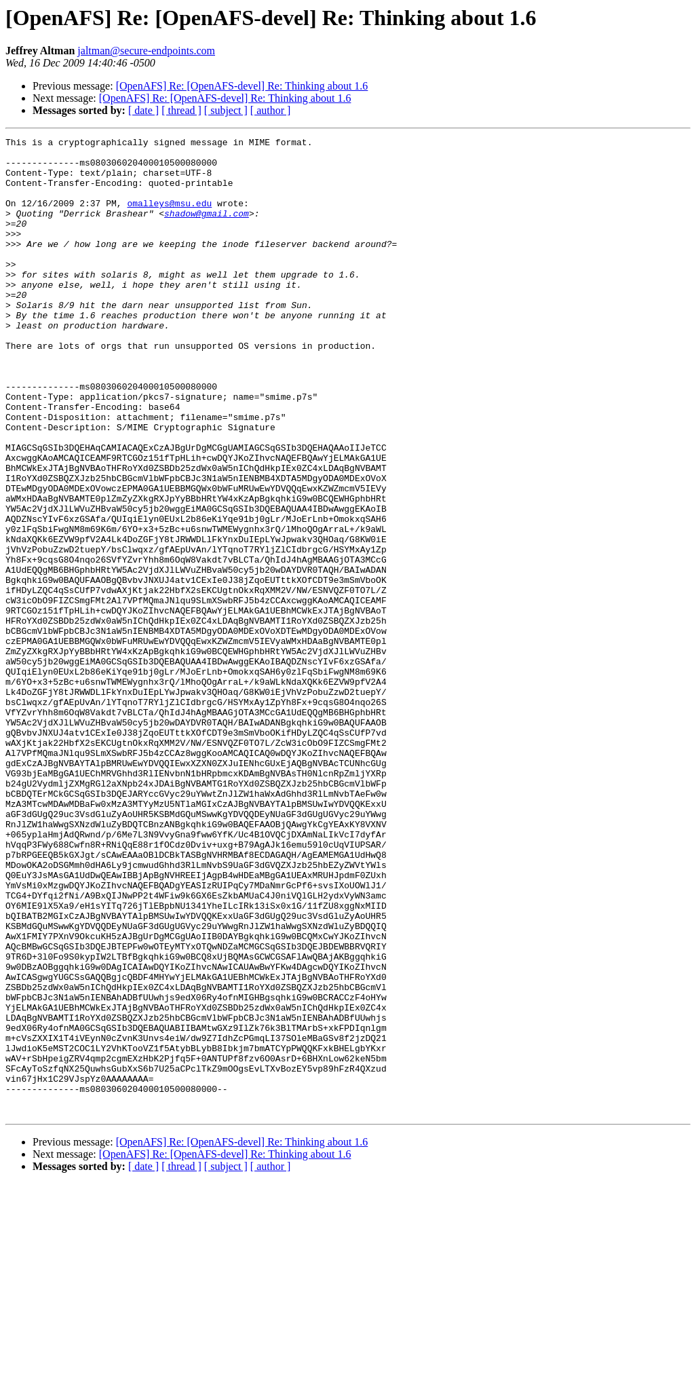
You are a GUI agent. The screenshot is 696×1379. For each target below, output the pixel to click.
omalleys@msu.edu (169, 217)
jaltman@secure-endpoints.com (146, 50)
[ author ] (270, 110)
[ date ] (143, 110)
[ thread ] (181, 110)
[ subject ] (226, 110)
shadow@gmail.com (206, 229)
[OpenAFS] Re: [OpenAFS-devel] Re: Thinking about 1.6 (242, 86)
